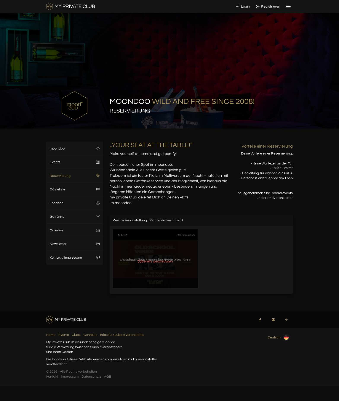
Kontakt (52, 376)
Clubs (76, 335)
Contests (90, 335)
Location (75, 203)
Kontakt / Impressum (75, 257)
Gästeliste (75, 189)
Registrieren (268, 6)
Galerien (75, 230)
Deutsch (279, 337)
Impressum (70, 376)
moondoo (75, 148)
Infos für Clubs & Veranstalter (122, 335)
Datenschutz (91, 376)
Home (51, 335)
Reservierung (75, 175)
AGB (107, 376)
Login (243, 6)
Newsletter (75, 244)
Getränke (75, 216)
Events (75, 162)
